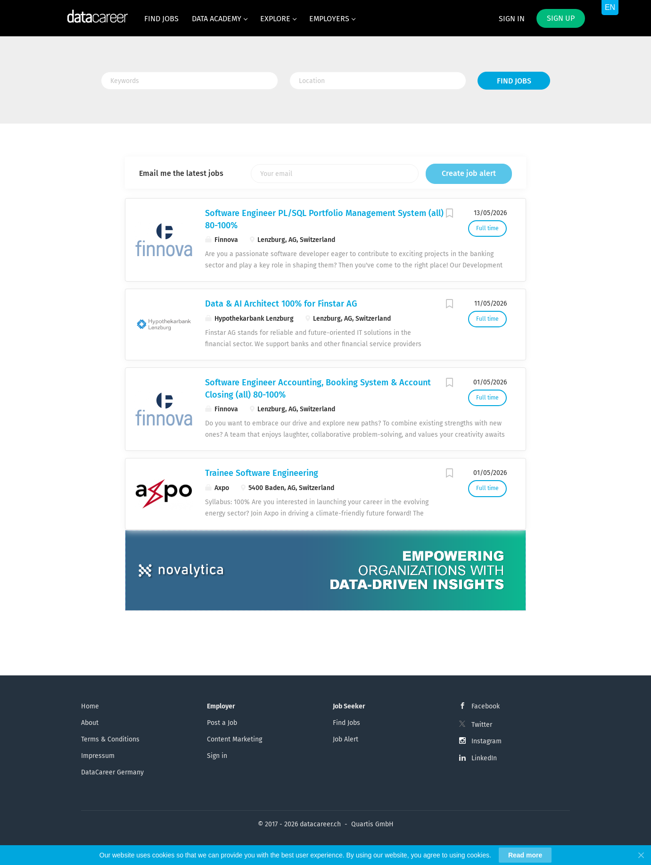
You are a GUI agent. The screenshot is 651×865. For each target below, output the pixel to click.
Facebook (485, 706)
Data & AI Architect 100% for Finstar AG (281, 304)
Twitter (481, 725)
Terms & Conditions (110, 739)
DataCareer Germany (112, 772)
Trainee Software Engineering (261, 473)
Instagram (486, 741)
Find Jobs (514, 80)
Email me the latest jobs (181, 173)
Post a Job (222, 723)
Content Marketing (234, 739)
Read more (525, 855)
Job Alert (345, 739)
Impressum (98, 756)
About (90, 723)
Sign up (561, 18)
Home (90, 706)
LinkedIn (484, 758)
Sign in (512, 18)
